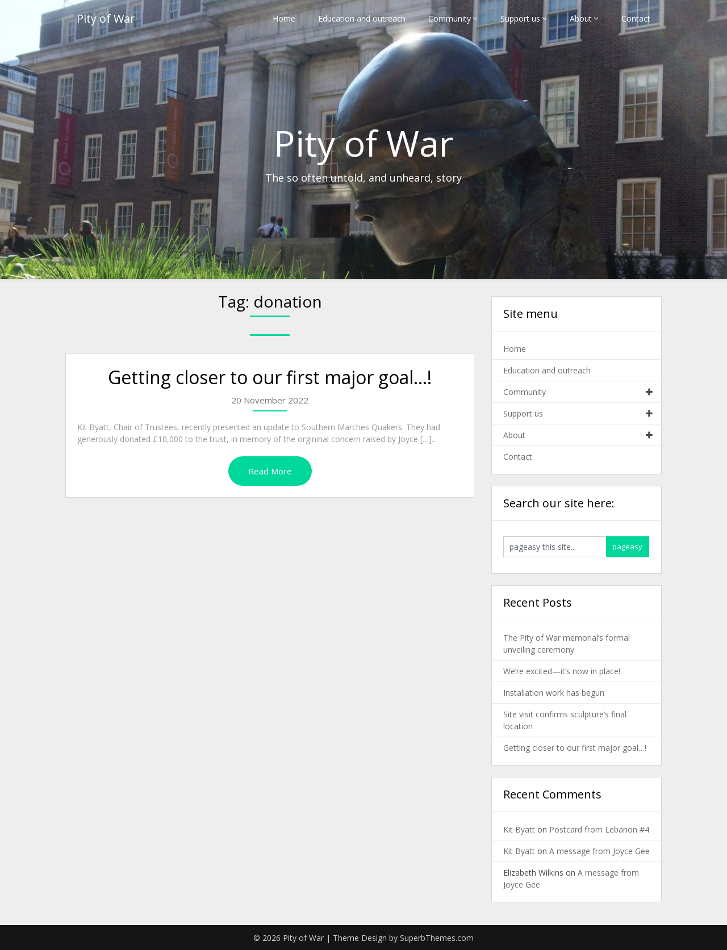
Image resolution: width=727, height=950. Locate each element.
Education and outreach (362, 18)
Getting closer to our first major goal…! (270, 377)
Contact (635, 18)
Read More (270, 471)
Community (449, 18)
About (581, 18)
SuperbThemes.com (437, 937)
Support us (520, 18)
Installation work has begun (553, 692)
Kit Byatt (519, 829)
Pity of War (106, 18)
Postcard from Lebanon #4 (599, 829)
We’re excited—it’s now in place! (561, 671)
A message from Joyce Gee (599, 851)
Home (284, 18)
